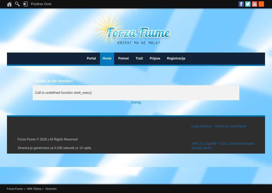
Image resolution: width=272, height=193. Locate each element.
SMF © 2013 (219, 144)
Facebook (241, 4)
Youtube (254, 4)
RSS (261, 4)
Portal (91, 58)
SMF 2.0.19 (199, 144)
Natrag (136, 102)
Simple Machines (242, 144)
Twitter (248, 4)
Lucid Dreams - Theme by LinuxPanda (218, 126)
